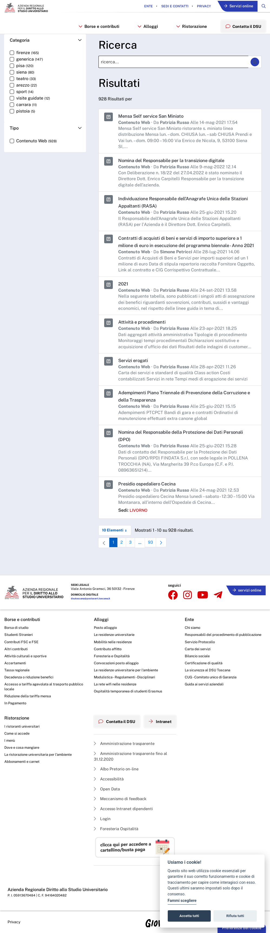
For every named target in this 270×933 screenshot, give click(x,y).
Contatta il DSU (116, 716)
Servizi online (237, 6)
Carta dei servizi (201, 647)
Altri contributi (16, 641)
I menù (10, 737)
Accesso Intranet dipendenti (123, 806)
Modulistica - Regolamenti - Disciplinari (123, 671)
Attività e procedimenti (144, 332)
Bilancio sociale (201, 654)
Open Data (105, 785)
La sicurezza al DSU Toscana (212, 669)
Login (100, 816)
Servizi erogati (134, 370)
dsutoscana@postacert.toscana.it (92, 590)
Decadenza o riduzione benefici (31, 671)
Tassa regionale (18, 664)
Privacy (200, 6)
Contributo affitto (106, 641)
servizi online (245, 580)
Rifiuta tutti (235, 916)
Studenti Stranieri (19, 626)
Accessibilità (107, 775)
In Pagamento (16, 699)
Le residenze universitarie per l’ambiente (125, 664)
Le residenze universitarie (113, 626)
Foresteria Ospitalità (115, 826)
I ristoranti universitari (22, 722)
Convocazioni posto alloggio (115, 656)
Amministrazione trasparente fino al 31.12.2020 (130, 751)
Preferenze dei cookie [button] (241, 928)
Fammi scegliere (182, 900)
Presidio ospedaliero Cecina (150, 494)
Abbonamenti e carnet (23, 760)
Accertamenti (16, 656)
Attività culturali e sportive (26, 649)
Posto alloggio (104, 619)
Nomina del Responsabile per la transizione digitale (176, 163)
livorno (139, 520)
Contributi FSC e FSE (22, 634)
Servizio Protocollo (203, 639)
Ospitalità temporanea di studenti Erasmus (127, 686)
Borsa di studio (16, 619)
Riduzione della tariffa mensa (29, 691)
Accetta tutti (189, 916)
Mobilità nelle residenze (111, 634)
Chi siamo (195, 619)
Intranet (162, 716)
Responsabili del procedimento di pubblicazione (215, 629)
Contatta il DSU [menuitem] (242, 27)
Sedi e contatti (171, 6)
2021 (123, 294)
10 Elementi (116, 541)
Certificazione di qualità (207, 661)
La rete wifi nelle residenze (114, 678)
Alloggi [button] (147, 28)
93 (154, 554)
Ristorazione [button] (190, 28)
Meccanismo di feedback (120, 795)
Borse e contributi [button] (98, 28)
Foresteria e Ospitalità (110, 649)
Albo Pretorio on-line (115, 764)
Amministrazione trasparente (123, 737)
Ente (145, 6)
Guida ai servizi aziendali (208, 684)
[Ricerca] (173, 65)
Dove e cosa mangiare (23, 745)
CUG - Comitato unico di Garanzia (215, 676)
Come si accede (18, 730)
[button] (45, 43)
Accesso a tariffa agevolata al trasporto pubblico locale (39, 681)
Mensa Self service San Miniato (153, 119)
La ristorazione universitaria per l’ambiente (40, 752)
